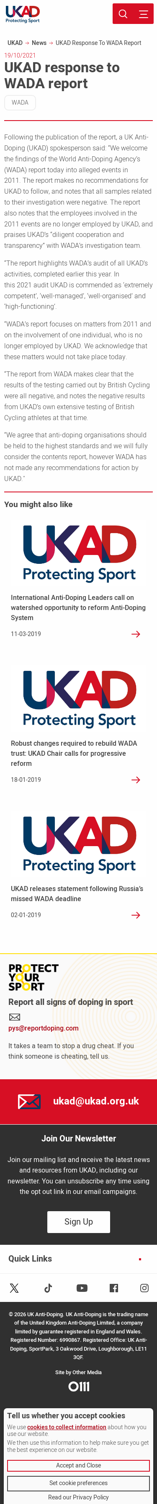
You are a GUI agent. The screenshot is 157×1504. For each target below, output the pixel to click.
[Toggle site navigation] (143, 13)
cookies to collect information (66, 1427)
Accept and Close (78, 1465)
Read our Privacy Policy (78, 1498)
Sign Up (78, 1222)
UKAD (15, 43)
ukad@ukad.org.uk (96, 1101)
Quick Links (30, 1259)
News (39, 43)
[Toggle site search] (123, 13)
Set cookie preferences (78, 1483)
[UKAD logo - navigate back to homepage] (22, 14)
